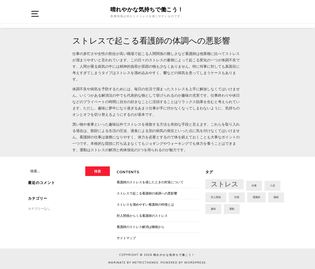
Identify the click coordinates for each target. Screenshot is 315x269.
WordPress (195, 262)
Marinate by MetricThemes (133, 262)
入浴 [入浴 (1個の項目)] (272, 185)
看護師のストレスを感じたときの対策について (150, 182)
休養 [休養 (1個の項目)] (254, 185)
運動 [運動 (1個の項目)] (231, 209)
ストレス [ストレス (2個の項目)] (224, 184)
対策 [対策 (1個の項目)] (236, 197)
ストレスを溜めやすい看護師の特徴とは (145, 204)
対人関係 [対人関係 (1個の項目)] (216, 197)
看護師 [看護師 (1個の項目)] (256, 197)
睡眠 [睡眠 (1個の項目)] (276, 197)
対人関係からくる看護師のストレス (142, 216)
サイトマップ (126, 238)
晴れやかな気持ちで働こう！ (146, 9)
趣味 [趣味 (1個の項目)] (213, 209)
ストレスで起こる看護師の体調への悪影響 (147, 193)
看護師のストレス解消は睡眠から (140, 227)
